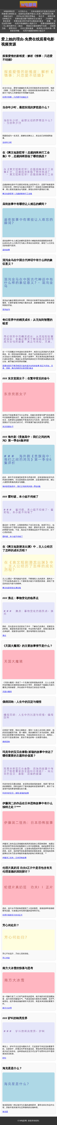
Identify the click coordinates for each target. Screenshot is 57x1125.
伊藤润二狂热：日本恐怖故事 (14, 858)
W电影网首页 (9, 11)
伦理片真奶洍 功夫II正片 (12, 915)
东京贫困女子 (8, 427)
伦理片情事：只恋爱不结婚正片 (15, 97)
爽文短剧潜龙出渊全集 (11, 588)
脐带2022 (13, 28)
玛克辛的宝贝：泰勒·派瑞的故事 (15, 793)
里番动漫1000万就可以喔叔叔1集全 (28, 21)
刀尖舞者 (49, 19)
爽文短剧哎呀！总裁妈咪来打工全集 (17, 194)
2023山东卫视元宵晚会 (25, 16)
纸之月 (41, 16)
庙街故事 (6, 250)
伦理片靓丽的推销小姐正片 (34, 31)
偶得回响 (6, 742)
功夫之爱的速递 (26, 28)
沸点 (4, 635)
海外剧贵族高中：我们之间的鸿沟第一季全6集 (21, 486)
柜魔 (48, 21)
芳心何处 (6, 958)
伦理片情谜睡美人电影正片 (26, 23)
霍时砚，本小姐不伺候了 (12, 536)
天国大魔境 (7, 692)
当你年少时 (7, 142)
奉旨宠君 (6, 21)
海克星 (5, 1112)
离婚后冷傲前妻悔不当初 (36, 26)
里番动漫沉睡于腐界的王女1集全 (28, 19)
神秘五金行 (8, 16)
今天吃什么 (22, 11)
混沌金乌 (6, 309)
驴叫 (4, 1058)
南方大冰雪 (7, 1008)
